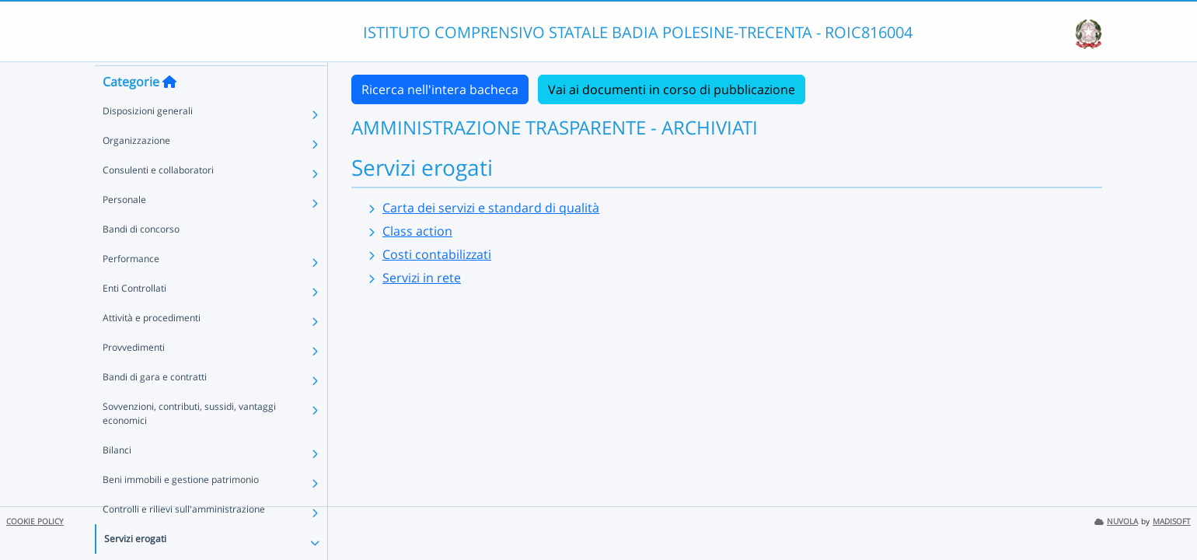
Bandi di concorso (141, 257)
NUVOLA (1116, 521)
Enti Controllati (134, 316)
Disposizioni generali (148, 138)
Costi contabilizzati (436, 254)
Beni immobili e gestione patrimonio (181, 507)
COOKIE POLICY (35, 521)
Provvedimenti (134, 375)
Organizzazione (136, 168)
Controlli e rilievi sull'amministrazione (184, 537)
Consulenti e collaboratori (158, 198)
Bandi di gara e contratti (155, 404)
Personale (124, 227)
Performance (131, 286)
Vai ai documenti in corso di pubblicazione (671, 89)
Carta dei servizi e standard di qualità (490, 207)
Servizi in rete (421, 277)
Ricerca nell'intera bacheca (439, 89)
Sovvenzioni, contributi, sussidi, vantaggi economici (189, 441)
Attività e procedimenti (152, 345)
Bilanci (117, 478)
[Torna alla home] (169, 109)
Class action (417, 231)
